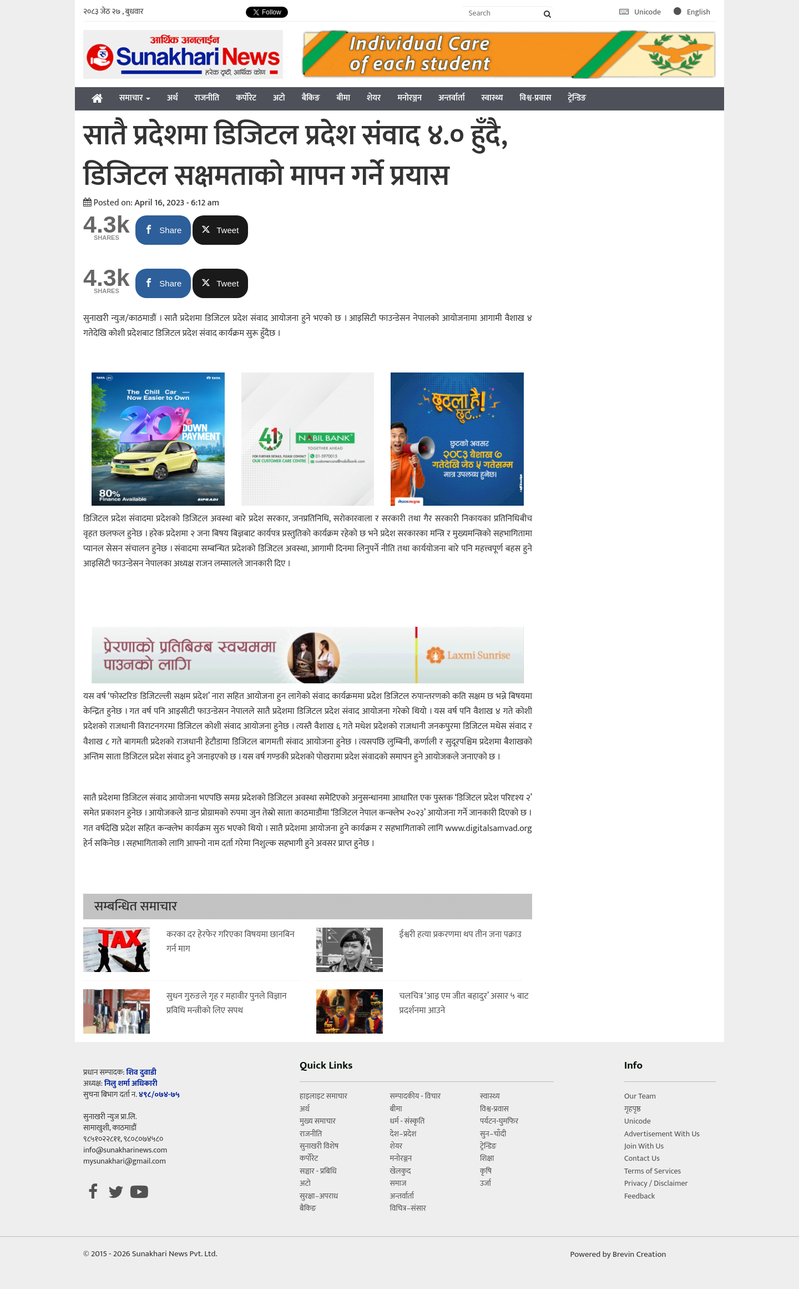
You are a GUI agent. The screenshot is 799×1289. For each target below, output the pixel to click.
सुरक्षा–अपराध (319, 1196)
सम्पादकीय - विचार (415, 1096)
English (692, 12)
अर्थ (172, 98)
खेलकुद (400, 1171)
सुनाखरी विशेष (319, 1146)
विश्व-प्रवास (535, 98)
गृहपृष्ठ (632, 1108)
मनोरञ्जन (409, 98)
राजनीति (207, 98)
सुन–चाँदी (493, 1133)
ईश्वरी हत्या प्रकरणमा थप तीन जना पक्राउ (461, 934)
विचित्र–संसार (408, 1208)
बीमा (343, 98)
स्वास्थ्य (492, 98)
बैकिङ (311, 98)
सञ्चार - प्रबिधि (318, 1171)
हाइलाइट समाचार (323, 1096)
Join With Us (644, 1146)
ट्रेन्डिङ (577, 98)
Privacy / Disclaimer (656, 1183)
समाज (398, 1183)
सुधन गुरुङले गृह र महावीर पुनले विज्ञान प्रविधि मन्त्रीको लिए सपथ (226, 1003)
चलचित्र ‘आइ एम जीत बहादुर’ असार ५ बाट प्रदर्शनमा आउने (464, 1003)
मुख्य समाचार (318, 1121)
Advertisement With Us (662, 1133)
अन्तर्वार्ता (451, 98)
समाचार (134, 98)
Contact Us (642, 1158)
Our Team (640, 1096)
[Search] (508, 13)
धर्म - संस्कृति (407, 1121)
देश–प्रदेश (403, 1133)
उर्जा (485, 1183)
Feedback (639, 1196)
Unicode (641, 12)
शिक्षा (487, 1158)
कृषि (486, 1171)
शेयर (374, 98)
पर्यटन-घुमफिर (499, 1121)
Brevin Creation (639, 1254)
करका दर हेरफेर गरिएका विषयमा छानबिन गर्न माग (230, 941)
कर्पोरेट (246, 98)
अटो (279, 98)
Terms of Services (652, 1171)
